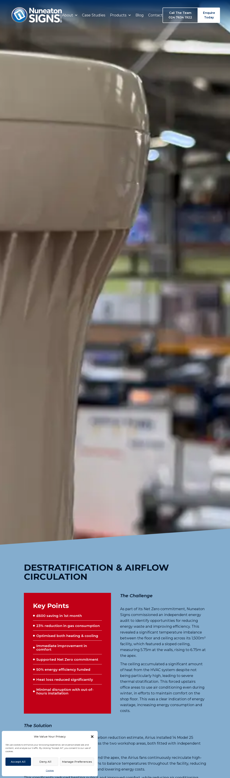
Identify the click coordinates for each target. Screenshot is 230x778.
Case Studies (93, 13)
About (69, 13)
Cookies (50, 770)
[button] (92, 736)
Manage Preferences (77, 761)
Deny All (45, 761)
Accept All (18, 761)
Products (120, 13)
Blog (139, 13)
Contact (155, 13)
